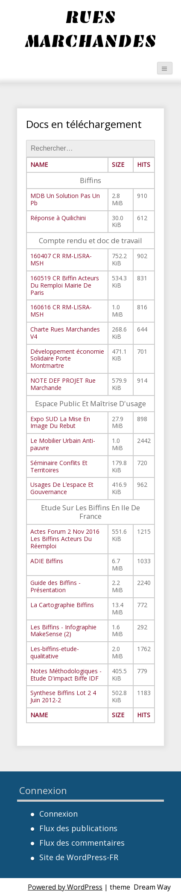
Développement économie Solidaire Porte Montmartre (67, 358)
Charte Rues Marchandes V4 (65, 332)
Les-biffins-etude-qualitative (54, 652)
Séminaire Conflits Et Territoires (59, 466)
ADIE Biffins (46, 561)
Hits (143, 164)
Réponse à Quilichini (58, 218)
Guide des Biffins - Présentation (55, 586)
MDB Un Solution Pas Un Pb (65, 199)
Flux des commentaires (82, 843)
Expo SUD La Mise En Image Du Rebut (60, 422)
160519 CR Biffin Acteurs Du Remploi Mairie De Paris (64, 285)
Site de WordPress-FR (78, 857)
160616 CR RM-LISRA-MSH (61, 310)
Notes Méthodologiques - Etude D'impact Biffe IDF (66, 674)
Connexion (58, 814)
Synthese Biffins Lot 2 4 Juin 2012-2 (63, 696)
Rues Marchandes (90, 29)
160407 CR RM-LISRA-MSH (61, 259)
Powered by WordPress (65, 887)
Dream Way (152, 887)
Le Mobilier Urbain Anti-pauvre (62, 444)
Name (39, 164)
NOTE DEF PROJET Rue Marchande (63, 384)
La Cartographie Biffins (62, 605)
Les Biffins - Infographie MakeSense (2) (63, 630)
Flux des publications (78, 828)
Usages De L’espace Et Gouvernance (61, 488)
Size (118, 164)
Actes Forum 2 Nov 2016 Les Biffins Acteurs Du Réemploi (64, 538)
